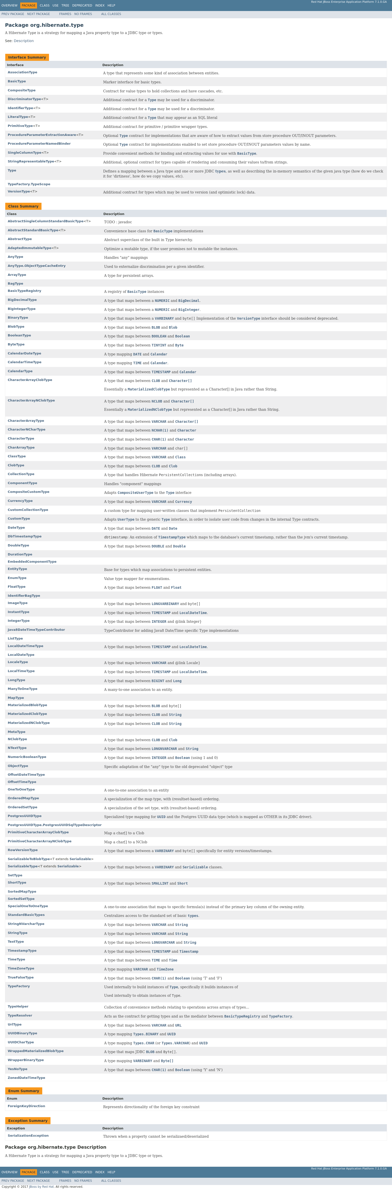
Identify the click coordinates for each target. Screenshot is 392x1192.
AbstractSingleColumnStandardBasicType (46, 221)
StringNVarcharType (26, 924)
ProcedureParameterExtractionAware (42, 135)
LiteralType (18, 117)
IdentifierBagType (24, 596)
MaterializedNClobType (29, 723)
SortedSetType (21, 899)
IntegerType (19, 621)
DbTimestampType (25, 536)
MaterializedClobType (27, 714)
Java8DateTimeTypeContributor (36, 630)
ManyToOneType (23, 689)
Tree (65, 5)
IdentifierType (20, 108)
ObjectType (18, 766)
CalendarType (20, 371)
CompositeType (22, 90)
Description (24, 41)
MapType (16, 698)
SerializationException (28, 1135)
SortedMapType (22, 891)
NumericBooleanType (27, 757)
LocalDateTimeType (25, 646)
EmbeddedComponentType (32, 561)
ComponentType (22, 483)
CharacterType (21, 438)
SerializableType (23, 866)
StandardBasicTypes (26, 915)
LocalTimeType (21, 671)
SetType (15, 875)
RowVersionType (23, 850)
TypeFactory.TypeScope (29, 184)
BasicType (17, 81)
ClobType (16, 465)
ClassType (17, 456)
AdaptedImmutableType (29, 248)
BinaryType (18, 317)
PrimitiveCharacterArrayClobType (38, 832)
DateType (16, 527)
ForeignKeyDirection (26, 1106)
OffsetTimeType (22, 782)
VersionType (19, 191)
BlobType (16, 326)
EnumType (17, 578)
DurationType (20, 554)
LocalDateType (21, 655)
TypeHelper (18, 1006)
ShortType (17, 882)
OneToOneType (21, 789)
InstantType (18, 612)
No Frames (83, 14)
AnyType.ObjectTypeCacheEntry (37, 266)
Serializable (80, 859)
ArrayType (17, 275)
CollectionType (21, 474)
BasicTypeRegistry (24, 291)
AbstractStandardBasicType (33, 230)
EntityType (17, 569)
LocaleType (18, 662)
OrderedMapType (23, 798)
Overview (10, 5)
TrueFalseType (21, 977)
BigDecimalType (22, 300)
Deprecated (82, 5)
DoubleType (18, 545)
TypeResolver (20, 1015)
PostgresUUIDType (25, 816)
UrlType (15, 1024)
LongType (16, 680)
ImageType (18, 603)
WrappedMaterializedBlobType (36, 1051)
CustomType (19, 518)
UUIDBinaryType (22, 1033)
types (220, 171)
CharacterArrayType (26, 421)
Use (55, 5)
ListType (15, 638)
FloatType (17, 586)
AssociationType (22, 72)
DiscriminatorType (24, 99)
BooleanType (19, 335)
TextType (16, 941)
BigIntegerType (22, 309)
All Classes (111, 14)
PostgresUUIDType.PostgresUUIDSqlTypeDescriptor (55, 825)
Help (111, 5)
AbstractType (20, 239)
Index (100, 5)
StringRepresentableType (31, 161)
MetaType (17, 732)
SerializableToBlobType (29, 859)
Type (12, 170)
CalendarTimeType (25, 362)
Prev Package (13, 14)
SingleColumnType (25, 152)
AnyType (15, 257)
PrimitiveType (20, 126)
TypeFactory (19, 986)
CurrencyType (20, 501)
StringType (18, 933)
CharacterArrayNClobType (31, 400)
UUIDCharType (21, 1042)
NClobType (17, 739)
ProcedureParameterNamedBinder (39, 143)
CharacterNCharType (27, 429)
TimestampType (22, 950)
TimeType (16, 959)
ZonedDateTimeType (26, 1078)
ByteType (16, 344)
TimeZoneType (21, 968)
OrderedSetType (22, 807)
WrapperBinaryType (26, 1060)
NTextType (17, 748)
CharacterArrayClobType (30, 380)
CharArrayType (21, 447)
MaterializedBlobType (27, 705)
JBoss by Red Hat (41, 1186)
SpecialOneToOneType (28, 906)
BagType (15, 283)
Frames (65, 14)
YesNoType (18, 1069)
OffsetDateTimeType (26, 774)
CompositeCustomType (29, 492)
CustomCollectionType (28, 510)
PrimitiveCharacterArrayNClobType (40, 841)
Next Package (38, 14)
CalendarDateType (24, 353)
